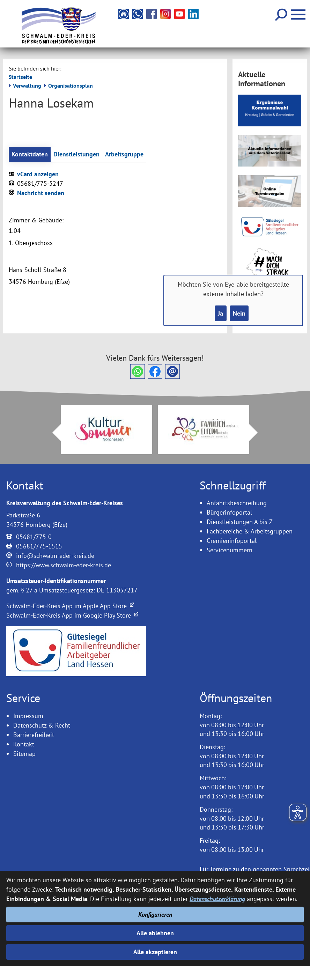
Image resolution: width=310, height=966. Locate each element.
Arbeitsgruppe (124, 154)
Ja (220, 313)
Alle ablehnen (155, 933)
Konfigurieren (155, 914)
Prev (52, 432)
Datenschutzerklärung (217, 899)
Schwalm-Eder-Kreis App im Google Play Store (72, 615)
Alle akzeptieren (155, 952)
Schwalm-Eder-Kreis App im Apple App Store (70, 606)
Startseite (20, 76)
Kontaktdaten (30, 154)
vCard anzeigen (38, 174)
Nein (239, 313)
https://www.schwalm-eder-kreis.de (63, 565)
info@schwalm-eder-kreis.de (55, 556)
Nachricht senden (40, 193)
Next (257, 432)
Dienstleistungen (76, 154)
